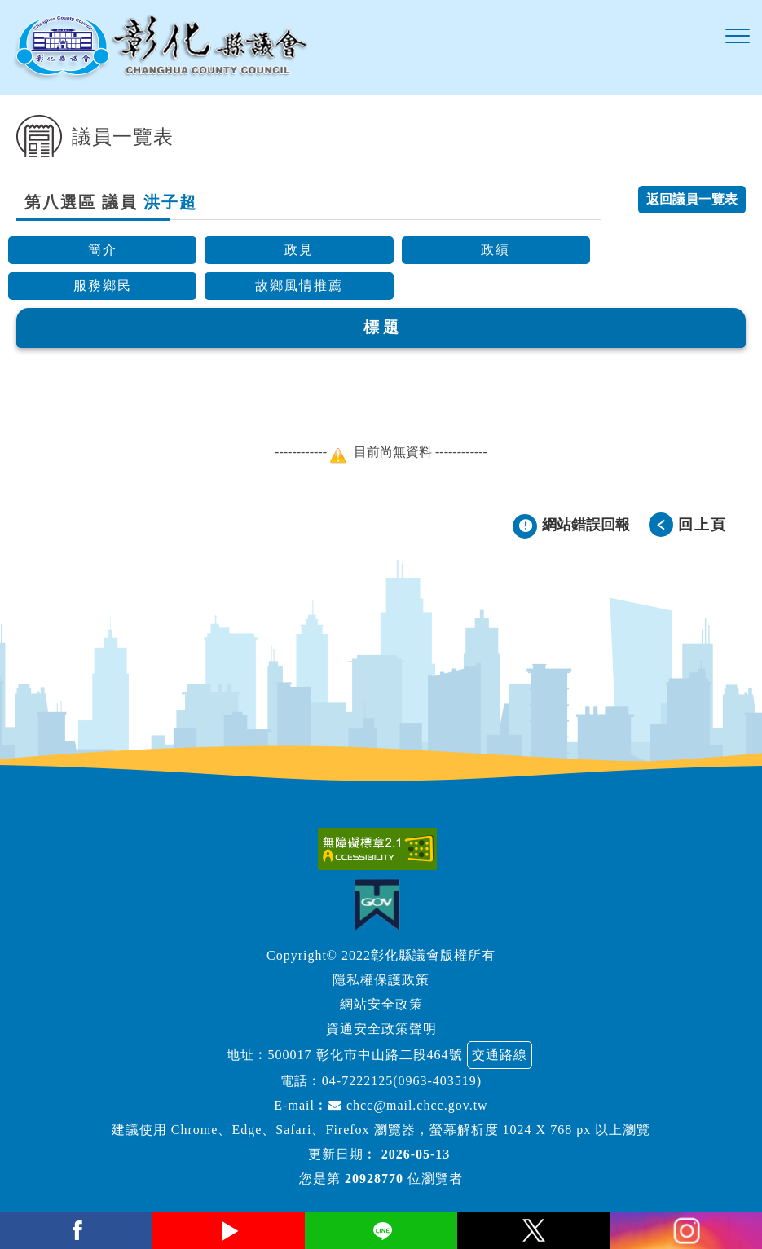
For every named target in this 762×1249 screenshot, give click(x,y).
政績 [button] (495, 250)
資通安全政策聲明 (381, 1029)
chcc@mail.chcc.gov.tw (408, 1105)
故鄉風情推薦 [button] (299, 285)
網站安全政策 (381, 1004)
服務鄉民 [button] (102, 285)
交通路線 (499, 1055)
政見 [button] (299, 250)
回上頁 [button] (702, 525)
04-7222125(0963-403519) (402, 1081)
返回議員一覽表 (692, 199)
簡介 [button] (102, 250)
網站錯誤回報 (586, 525)
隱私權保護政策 (381, 980)
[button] (737, 37)
